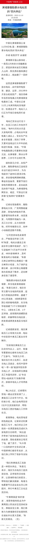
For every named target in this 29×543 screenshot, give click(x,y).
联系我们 (15, 525)
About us (8, 525)
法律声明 (13, 527)
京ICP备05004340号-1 (19, 540)
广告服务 (22, 525)
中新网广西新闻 (12, 2)
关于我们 (2, 525)
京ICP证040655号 (21, 538)
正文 (21, 2)
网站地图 (20, 527)
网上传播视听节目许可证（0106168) (8, 538)
